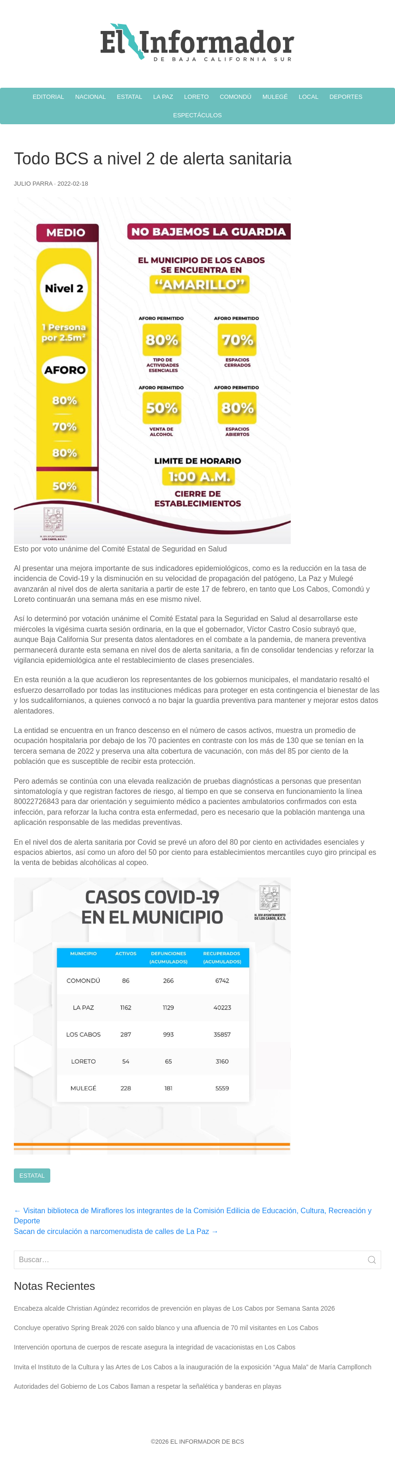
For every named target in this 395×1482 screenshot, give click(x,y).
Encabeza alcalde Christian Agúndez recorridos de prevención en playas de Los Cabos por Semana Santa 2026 (174, 1308)
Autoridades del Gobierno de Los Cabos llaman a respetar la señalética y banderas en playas (147, 1386)
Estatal (32, 1175)
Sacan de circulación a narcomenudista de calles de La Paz (116, 1231)
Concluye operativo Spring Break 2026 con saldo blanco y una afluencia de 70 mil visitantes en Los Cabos (166, 1327)
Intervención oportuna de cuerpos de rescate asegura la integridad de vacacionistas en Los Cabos (154, 1347)
